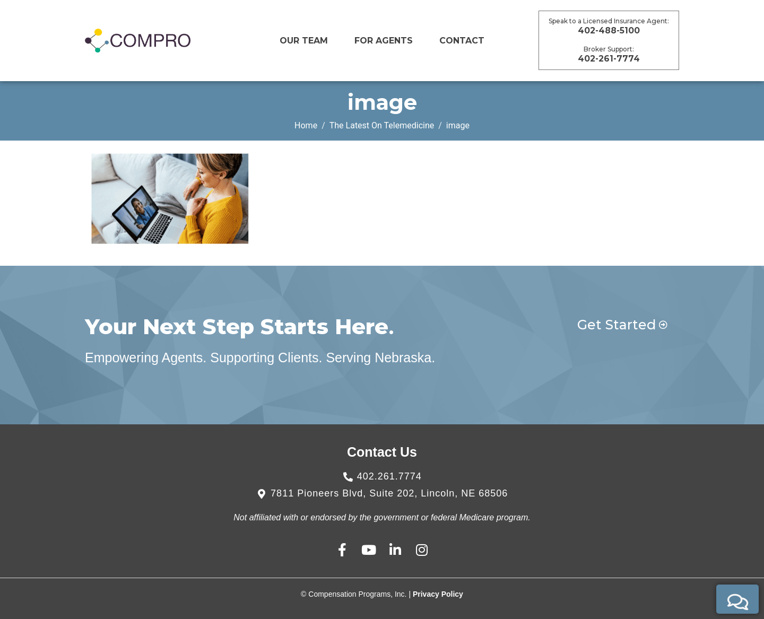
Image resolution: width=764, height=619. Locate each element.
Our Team (304, 41)
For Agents (383, 41)
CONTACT (461, 41)
